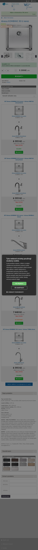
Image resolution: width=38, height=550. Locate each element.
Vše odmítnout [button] (19, 288)
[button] (15, 292)
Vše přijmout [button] (19, 283)
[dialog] (19, 275)
